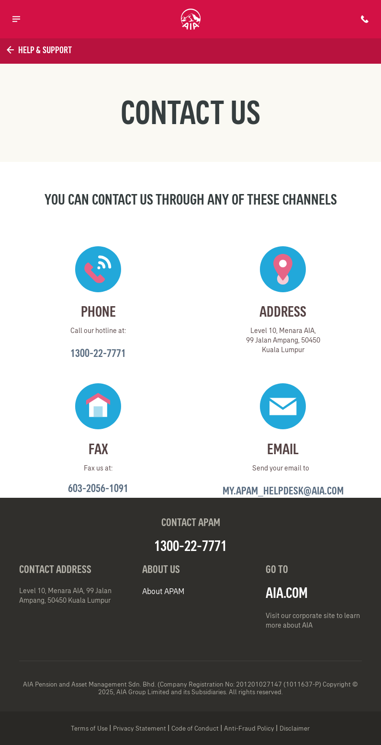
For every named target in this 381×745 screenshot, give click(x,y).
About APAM (163, 591)
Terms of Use (89, 728)
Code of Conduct (195, 728)
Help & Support (38, 50)
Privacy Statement (139, 728)
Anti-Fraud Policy (249, 728)
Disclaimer (295, 728)
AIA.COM (287, 593)
